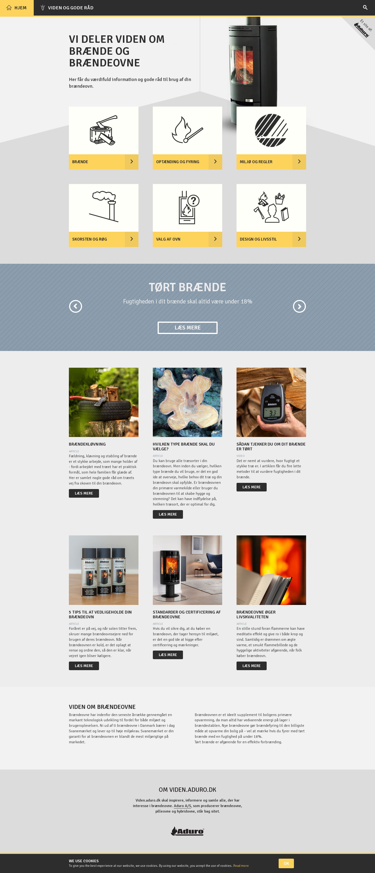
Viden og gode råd (67, 8)
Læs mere (188, 327)
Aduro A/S (182, 805)
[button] (68, 306)
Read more (241, 866)
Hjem (16, 8)
